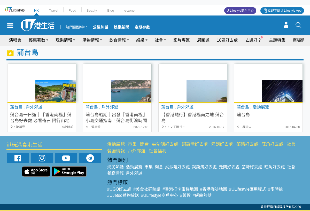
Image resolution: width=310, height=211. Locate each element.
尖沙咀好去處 (165, 144)
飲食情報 (117, 40)
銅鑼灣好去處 (195, 144)
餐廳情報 (116, 151)
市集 (132, 144)
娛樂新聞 (121, 27)
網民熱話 (115, 167)
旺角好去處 (272, 144)
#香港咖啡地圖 (213, 189)
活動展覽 (116, 144)
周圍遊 (203, 40)
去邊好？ (253, 40)
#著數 (185, 195)
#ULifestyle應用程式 (247, 189)
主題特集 (277, 40)
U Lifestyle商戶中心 (240, 10)
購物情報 (90, 40)
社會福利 (157, 151)
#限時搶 (275, 189)
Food (72, 10)
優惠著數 (37, 40)
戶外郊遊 (136, 151)
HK (36, 10)
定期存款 (142, 27)
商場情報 (301, 40)
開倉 (144, 144)
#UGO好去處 (119, 189)
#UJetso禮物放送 (123, 195)
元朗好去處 (222, 144)
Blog (110, 10)
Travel (53, 10)
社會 (159, 40)
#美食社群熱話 (146, 189)
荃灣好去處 (247, 144)
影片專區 (181, 40)
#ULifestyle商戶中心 (159, 195)
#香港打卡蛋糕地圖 (180, 189)
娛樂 (140, 40)
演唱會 (15, 40)
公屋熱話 (100, 27)
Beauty (92, 10)
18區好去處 (227, 40)
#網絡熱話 (202, 195)
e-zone (129, 10)
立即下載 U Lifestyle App (284, 10)
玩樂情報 (64, 40)
